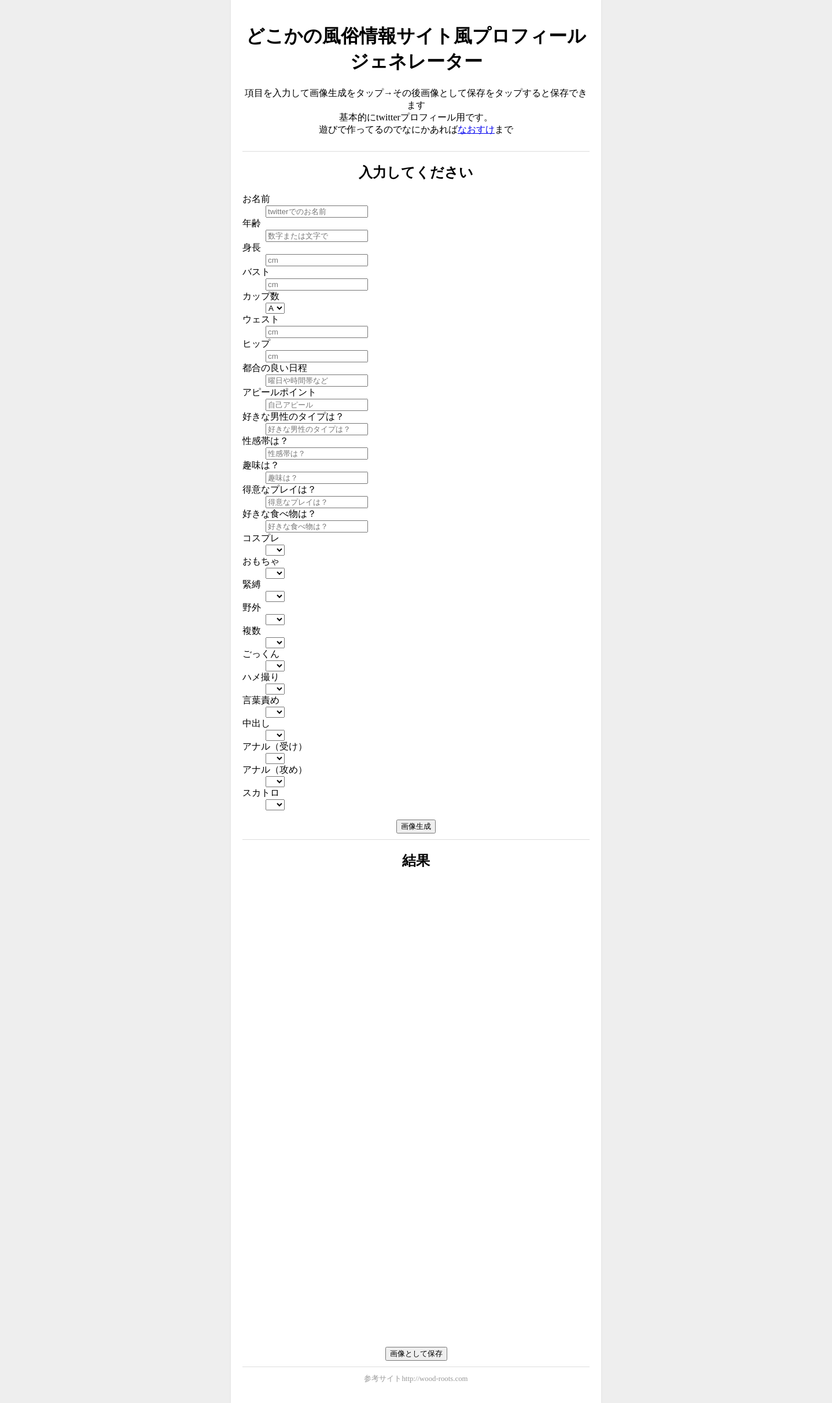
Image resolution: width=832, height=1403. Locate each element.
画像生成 (416, 826)
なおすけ (476, 129)
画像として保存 (416, 1353)
